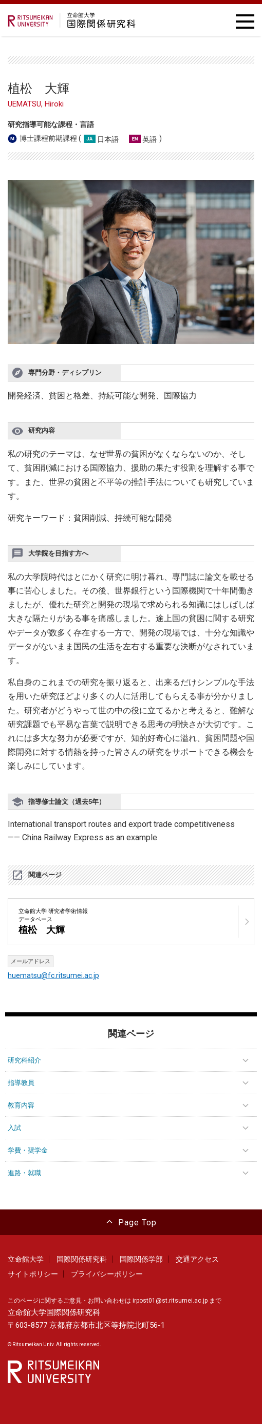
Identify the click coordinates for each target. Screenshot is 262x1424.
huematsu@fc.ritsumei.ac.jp (53, 975)
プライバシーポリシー (107, 1274)
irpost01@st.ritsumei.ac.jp (170, 1300)
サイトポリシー (33, 1274)
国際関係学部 (141, 1259)
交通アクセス (197, 1259)
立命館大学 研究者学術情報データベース (53, 921)
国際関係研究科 (82, 1259)
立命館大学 (26, 1259)
